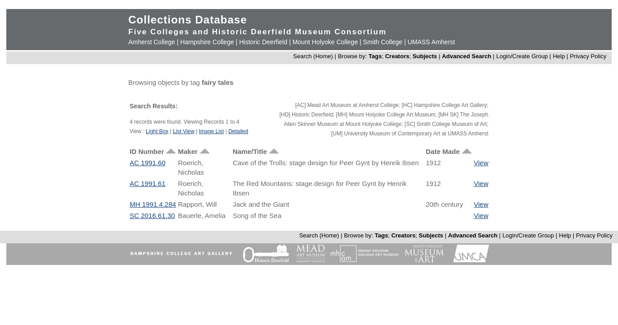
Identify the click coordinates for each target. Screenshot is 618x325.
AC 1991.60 (147, 163)
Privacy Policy (588, 56)
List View (184, 131)
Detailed (238, 131)
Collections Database (187, 20)
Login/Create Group (522, 56)
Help (559, 56)
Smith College (383, 42)
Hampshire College (207, 42)
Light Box (157, 131)
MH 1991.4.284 (153, 204)
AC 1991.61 (147, 183)
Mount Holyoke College (325, 42)
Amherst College (151, 42)
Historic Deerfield (263, 42)
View (481, 163)
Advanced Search (466, 56)
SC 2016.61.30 (152, 215)
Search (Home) (313, 56)
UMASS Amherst (431, 42)
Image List (211, 131)
